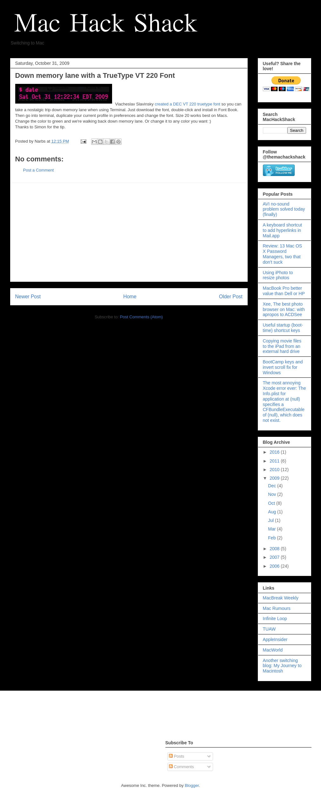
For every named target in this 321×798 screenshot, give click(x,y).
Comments (181, 766)
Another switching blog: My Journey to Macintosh (282, 666)
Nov (272, 494)
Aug (272, 511)
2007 (275, 557)
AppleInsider (275, 639)
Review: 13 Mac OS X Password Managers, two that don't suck (282, 253)
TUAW (269, 629)
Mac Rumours (277, 608)
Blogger (192, 785)
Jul (271, 520)
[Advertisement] (129, 232)
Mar (272, 528)
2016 (275, 452)
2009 (275, 478)
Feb (272, 537)
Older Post (231, 296)
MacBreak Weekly (281, 597)
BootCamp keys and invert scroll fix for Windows (283, 367)
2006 (275, 566)
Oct (272, 503)
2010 (275, 469)
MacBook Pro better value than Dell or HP (284, 291)
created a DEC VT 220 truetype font (187, 104)
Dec (272, 485)
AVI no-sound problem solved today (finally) (284, 209)
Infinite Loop (275, 618)
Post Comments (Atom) (141, 316)
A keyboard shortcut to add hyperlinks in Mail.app (282, 230)
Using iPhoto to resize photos (278, 275)
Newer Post (28, 296)
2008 (275, 548)
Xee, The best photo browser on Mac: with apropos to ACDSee (284, 309)
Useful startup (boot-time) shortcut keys (283, 327)
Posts (176, 756)
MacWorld (273, 650)
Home (130, 296)
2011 (275, 460)
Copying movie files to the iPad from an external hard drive (282, 346)
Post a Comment (38, 170)
